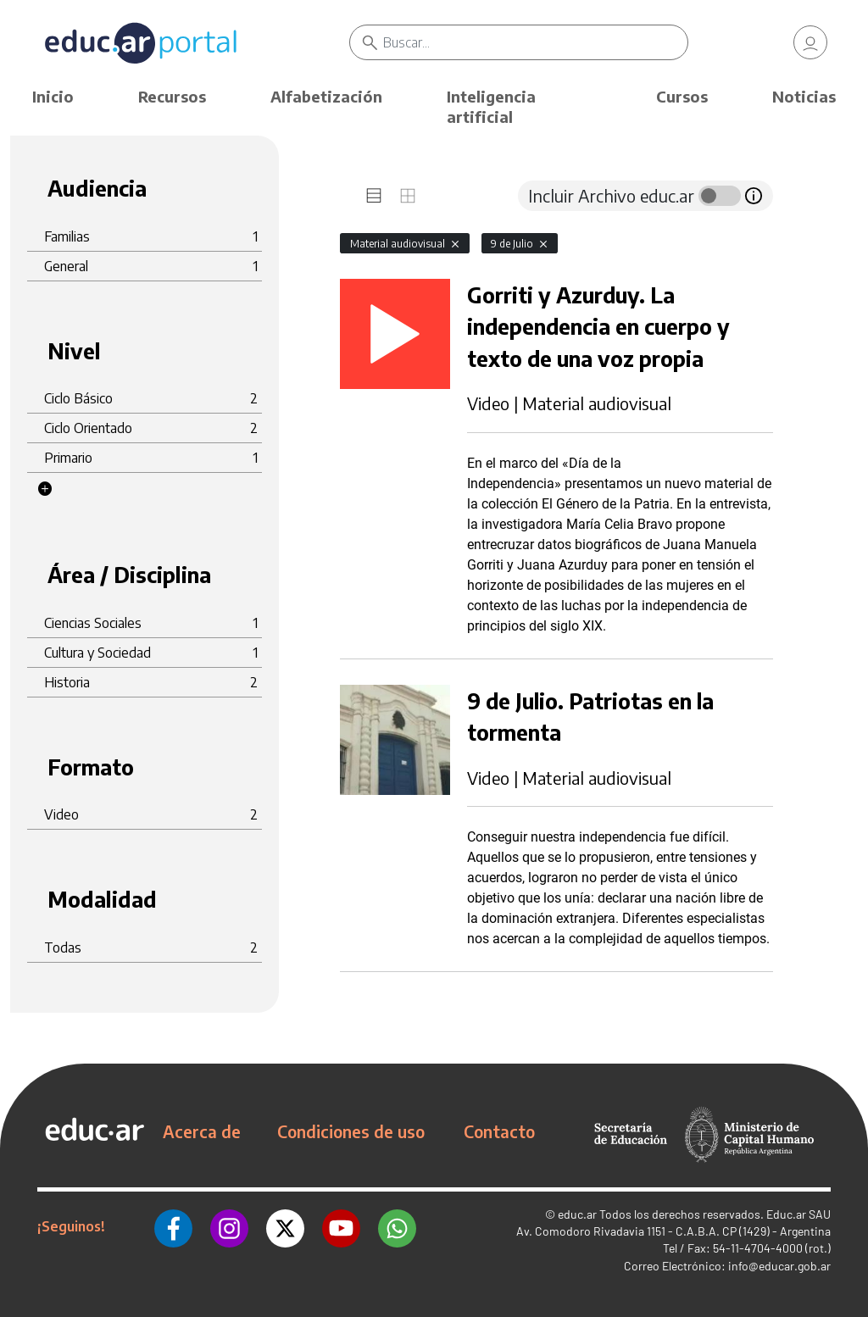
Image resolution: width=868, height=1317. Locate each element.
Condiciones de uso (351, 1131)
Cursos (682, 96)
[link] (810, 42)
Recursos (172, 96)
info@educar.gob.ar (779, 1266)
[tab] (374, 195)
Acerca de (202, 1131)
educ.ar (577, 1214)
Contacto (499, 1131)
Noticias (804, 96)
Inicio (53, 96)
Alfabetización (326, 96)
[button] (45, 489)
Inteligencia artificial (491, 106)
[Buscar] (535, 42)
